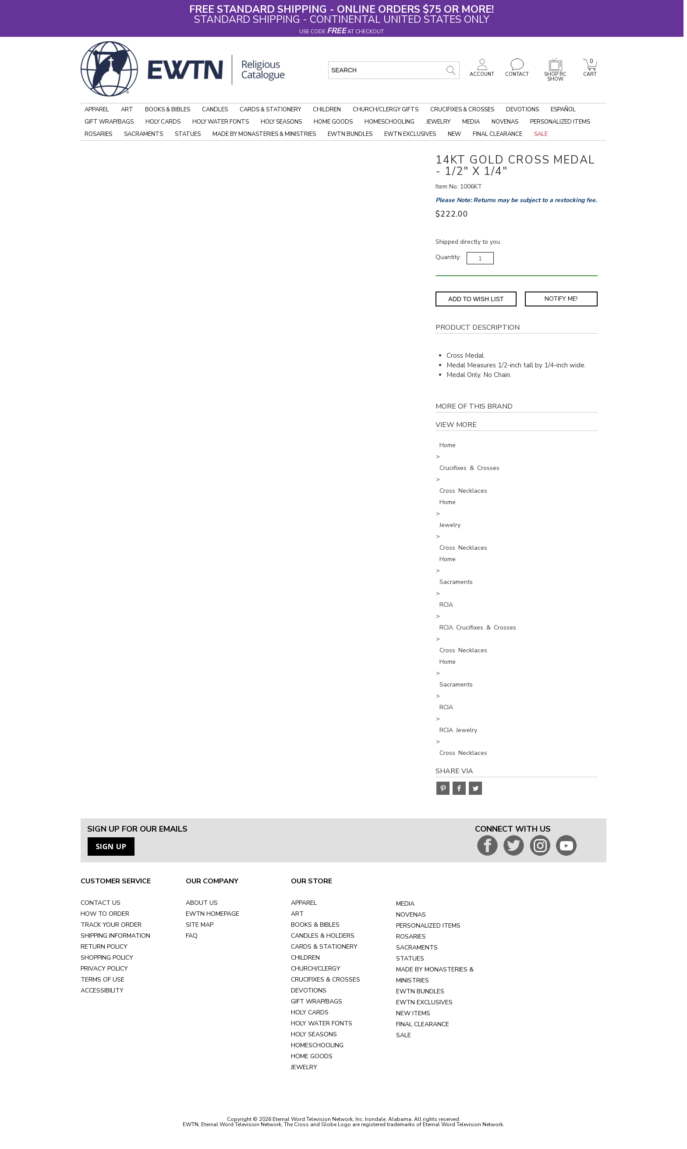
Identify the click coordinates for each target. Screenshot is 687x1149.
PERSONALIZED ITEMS (428, 925)
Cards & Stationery (270, 110)
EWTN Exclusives (410, 134)
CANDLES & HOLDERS (322, 936)
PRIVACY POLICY (104, 968)
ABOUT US (202, 903)
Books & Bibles (167, 110)
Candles (215, 110)
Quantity (448, 257)
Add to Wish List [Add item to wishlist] (475, 298)
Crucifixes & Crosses (462, 110)
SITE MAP (199, 925)
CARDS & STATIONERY (324, 947)
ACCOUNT (482, 72)
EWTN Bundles (350, 134)
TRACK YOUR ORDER (111, 925)
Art (127, 110)
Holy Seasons (281, 122)
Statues (188, 134)
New (454, 134)
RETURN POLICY (104, 947)
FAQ (192, 936)
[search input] (394, 70)
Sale (541, 134)
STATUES (410, 958)
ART (297, 914)
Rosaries (98, 134)
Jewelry (438, 122)
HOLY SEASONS (314, 1034)
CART (590, 72)
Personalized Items (560, 122)
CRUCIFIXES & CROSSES (325, 979)
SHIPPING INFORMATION (115, 936)
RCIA (446, 605)
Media (471, 122)
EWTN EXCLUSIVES (424, 1002)
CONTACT (517, 72)
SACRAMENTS (417, 947)
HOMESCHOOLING (317, 1045)
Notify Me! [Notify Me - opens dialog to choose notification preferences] (561, 299)
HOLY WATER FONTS (321, 1023)
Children (327, 110)
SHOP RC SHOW (555, 74)
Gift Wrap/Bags (109, 122)
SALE (403, 1035)
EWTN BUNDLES (420, 991)
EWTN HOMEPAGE (212, 914)
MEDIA (405, 904)
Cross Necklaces (463, 491)
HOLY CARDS (310, 1012)
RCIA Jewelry (458, 730)
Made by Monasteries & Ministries (264, 134)
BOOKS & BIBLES (315, 925)
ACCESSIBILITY (102, 990)
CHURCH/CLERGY (315, 968)
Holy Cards (163, 122)
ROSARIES (411, 936)
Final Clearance (497, 134)
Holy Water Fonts (220, 122)
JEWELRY (304, 1067)
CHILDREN (305, 957)
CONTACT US (100, 903)
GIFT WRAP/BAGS (316, 1001)
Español (563, 110)
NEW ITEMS (413, 1013)
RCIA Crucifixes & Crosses (477, 627)
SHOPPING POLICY (107, 957)
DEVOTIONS (308, 990)
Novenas (505, 122)
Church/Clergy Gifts (385, 110)
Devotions (522, 110)
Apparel (97, 110)
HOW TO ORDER (105, 914)
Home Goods (333, 122)
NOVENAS (411, 915)
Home (447, 445)
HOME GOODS (312, 1056)
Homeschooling (389, 122)
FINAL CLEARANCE (422, 1024)
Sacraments (143, 134)
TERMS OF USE (102, 979)
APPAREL (304, 903)
